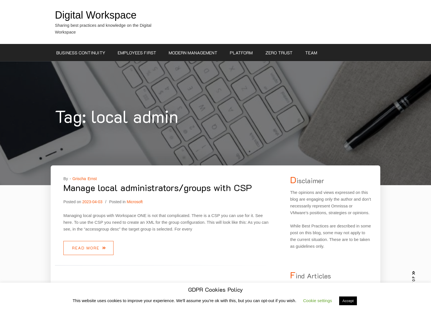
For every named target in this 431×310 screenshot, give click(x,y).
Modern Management (193, 53)
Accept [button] (348, 301)
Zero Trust (279, 53)
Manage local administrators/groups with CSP (157, 187)
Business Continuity (80, 53)
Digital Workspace (95, 15)
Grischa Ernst (84, 178)
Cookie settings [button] (317, 300)
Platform (241, 53)
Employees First (137, 53)
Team (311, 53)
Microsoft (135, 202)
